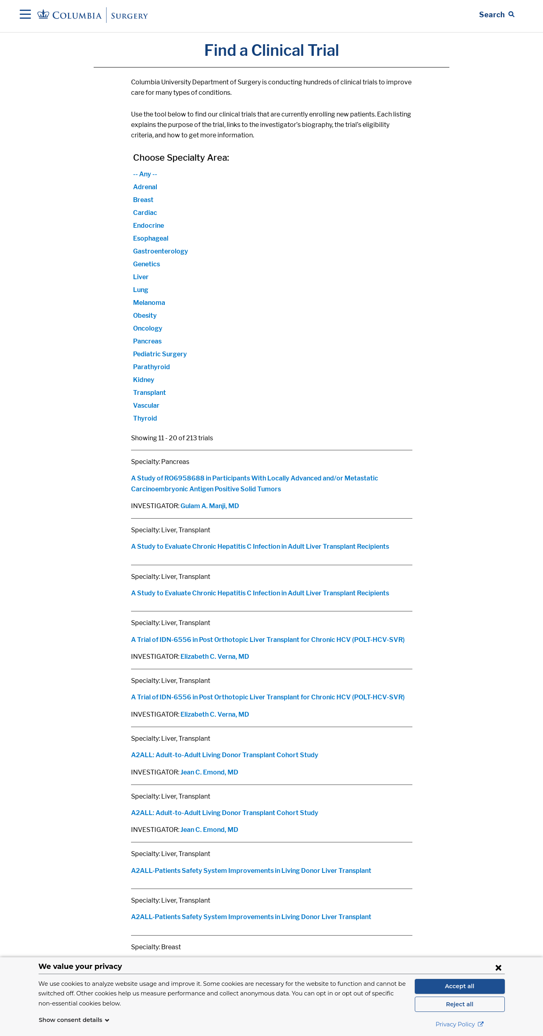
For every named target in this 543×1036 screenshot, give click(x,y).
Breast (143, 200)
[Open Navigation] (25, 15)
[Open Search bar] (497, 15)
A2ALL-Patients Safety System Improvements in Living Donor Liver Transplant (251, 871)
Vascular (146, 405)
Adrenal (145, 187)
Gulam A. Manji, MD (209, 506)
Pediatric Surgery (160, 354)
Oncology (147, 328)
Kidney (143, 380)
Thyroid (145, 418)
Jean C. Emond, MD (209, 772)
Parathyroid (151, 367)
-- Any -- (145, 174)
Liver (141, 277)
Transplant (149, 392)
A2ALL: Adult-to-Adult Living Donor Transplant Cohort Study (224, 755)
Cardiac (145, 213)
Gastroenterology (160, 251)
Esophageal (150, 238)
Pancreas (147, 341)
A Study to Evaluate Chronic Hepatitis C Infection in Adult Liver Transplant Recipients (260, 546)
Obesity (145, 315)
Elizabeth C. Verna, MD (214, 656)
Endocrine (148, 225)
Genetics (146, 264)
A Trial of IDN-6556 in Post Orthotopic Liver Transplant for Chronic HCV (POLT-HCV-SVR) (268, 640)
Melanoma (149, 303)
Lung (140, 290)
